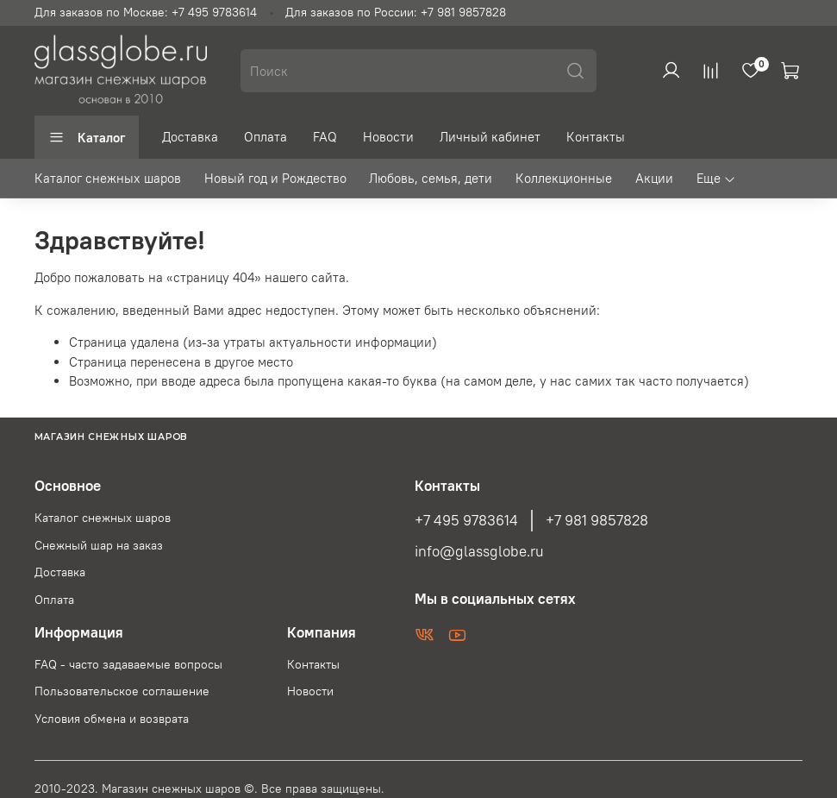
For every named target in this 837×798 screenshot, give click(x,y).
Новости (388, 137)
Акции (654, 178)
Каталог (86, 137)
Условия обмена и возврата (111, 719)
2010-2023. (68, 789)
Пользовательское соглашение (121, 691)
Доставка (190, 137)
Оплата (265, 137)
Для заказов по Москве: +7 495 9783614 (145, 12)
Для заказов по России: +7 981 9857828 (395, 12)
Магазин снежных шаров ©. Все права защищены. (243, 789)
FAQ (325, 137)
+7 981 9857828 (597, 520)
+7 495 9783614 (466, 520)
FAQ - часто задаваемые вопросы (128, 664)
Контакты (595, 137)
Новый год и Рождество (275, 178)
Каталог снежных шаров (107, 178)
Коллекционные (563, 178)
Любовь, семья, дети (430, 178)
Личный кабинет (490, 137)
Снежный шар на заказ (98, 545)
